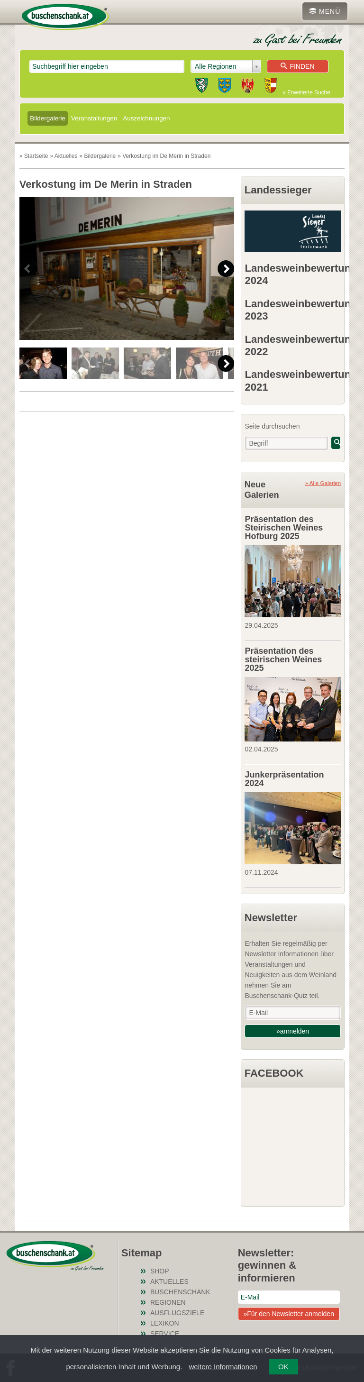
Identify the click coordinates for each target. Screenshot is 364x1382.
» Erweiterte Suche (306, 92)
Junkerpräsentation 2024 (284, 779)
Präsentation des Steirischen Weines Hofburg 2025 (284, 527)
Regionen (168, 1302)
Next (226, 268)
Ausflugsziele (177, 1313)
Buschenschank (180, 1292)
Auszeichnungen (146, 118)
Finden (297, 66)
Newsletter (271, 918)
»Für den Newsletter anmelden (288, 1314)
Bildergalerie (47, 118)
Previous (27, 268)
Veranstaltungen (94, 118)
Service (164, 1333)
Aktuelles (169, 1281)
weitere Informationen (223, 1367)
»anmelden (292, 1031)
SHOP (159, 1271)
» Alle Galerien (323, 483)
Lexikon (164, 1323)
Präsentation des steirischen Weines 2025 (283, 659)
